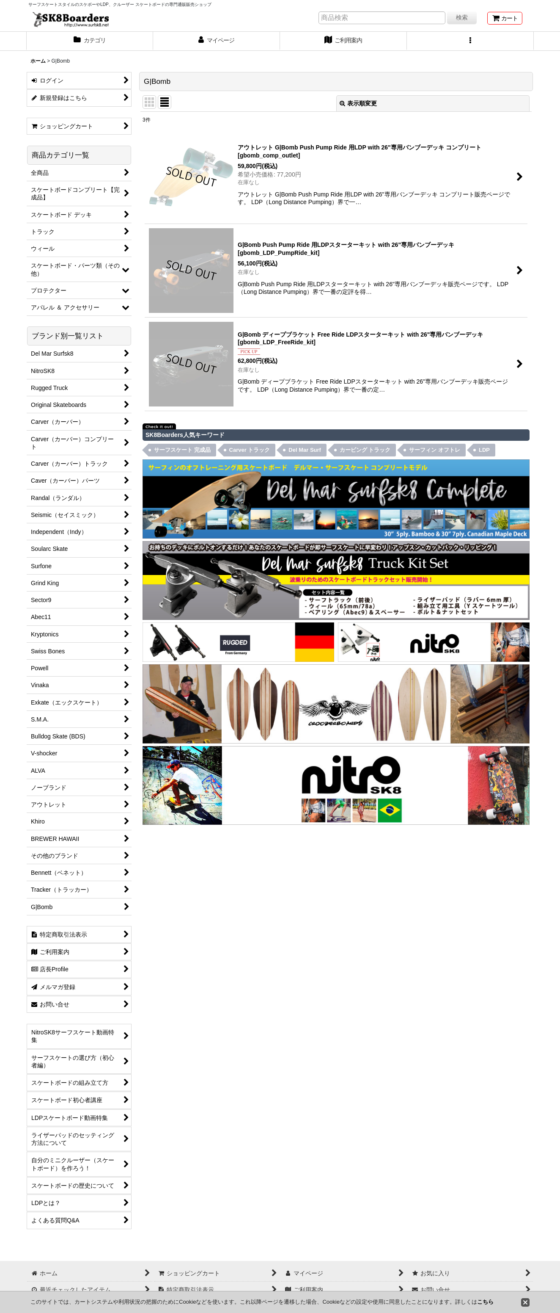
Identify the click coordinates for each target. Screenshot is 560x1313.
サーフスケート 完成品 (182, 450)
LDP (484, 450)
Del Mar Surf (304, 450)
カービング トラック (365, 450)
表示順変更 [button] (358, 103)
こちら (485, 1302)
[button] (470, 41)
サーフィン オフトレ (434, 450)
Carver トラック (249, 450)
